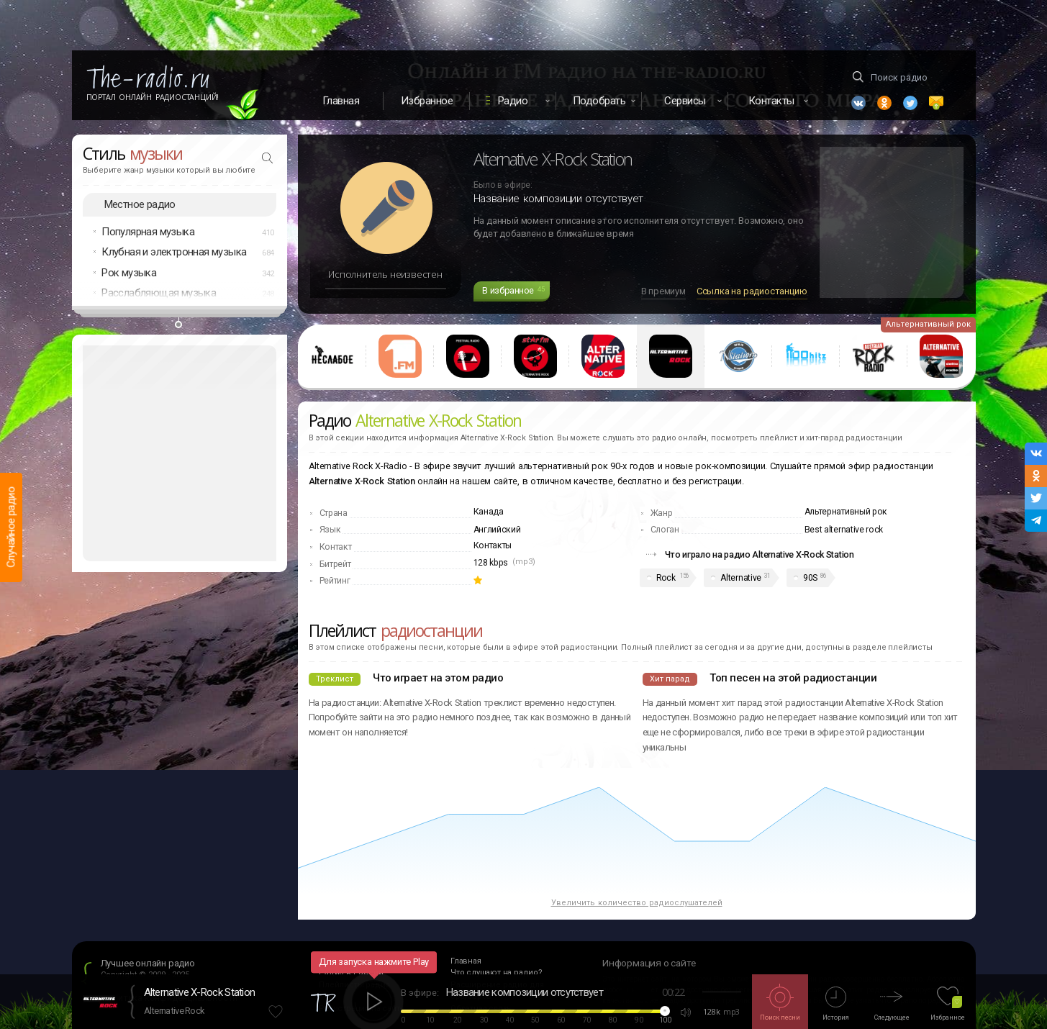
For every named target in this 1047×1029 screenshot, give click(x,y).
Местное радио (140, 204)
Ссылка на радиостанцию (752, 291)
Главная (341, 100)
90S (810, 578)
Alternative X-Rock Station (199, 992)
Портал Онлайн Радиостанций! (152, 97)
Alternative (740, 578)
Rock (666, 578)
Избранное (427, 100)
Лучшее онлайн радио (148, 963)
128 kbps (491, 563)
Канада (488, 512)
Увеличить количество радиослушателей (636, 902)
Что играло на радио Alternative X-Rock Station (759, 554)
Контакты (492, 545)
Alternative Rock (174, 1010)
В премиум (663, 291)
